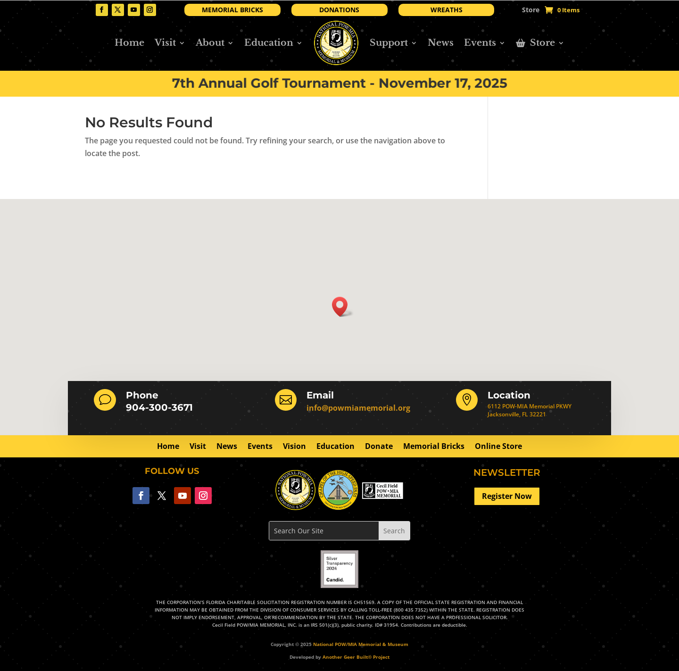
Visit (165, 42)
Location (509, 395)
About (210, 42)
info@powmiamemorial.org (358, 408)
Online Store (498, 447)
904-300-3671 (159, 407)
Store (530, 10)
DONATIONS (339, 9)
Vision (294, 447)
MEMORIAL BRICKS (232, 9)
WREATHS (447, 9)
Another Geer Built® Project (356, 657)
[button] (343, 307)
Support (389, 42)
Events (480, 42)
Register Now (507, 496)
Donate (379, 447)
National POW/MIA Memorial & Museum (360, 644)
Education (268, 42)
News (441, 42)
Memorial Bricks (433, 447)
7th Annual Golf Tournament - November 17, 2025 (339, 83)
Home (129, 42)
